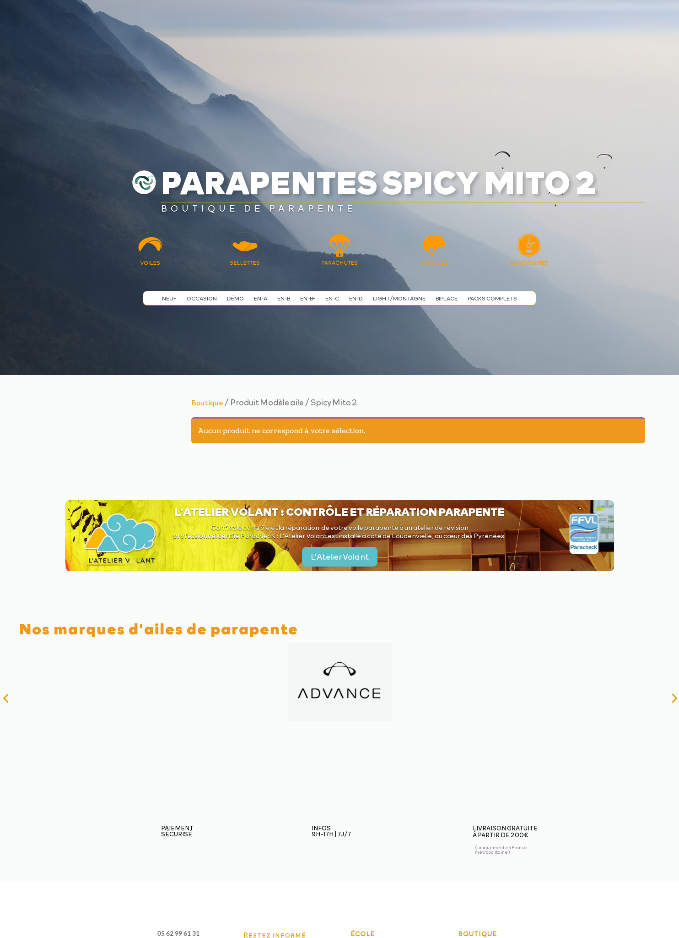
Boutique (207, 402)
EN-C (332, 298)
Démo (235, 298)
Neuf (169, 298)
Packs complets (492, 298)
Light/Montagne (399, 298)
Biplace (447, 298)
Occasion (202, 298)
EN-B (283, 298)
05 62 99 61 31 (178, 933)
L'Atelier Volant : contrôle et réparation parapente (340, 511)
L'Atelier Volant (340, 556)
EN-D (356, 298)
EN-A (260, 298)
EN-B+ (307, 298)
